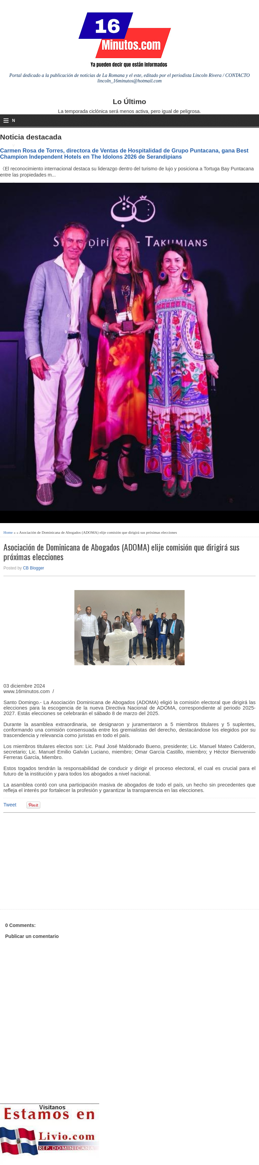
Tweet (9, 804)
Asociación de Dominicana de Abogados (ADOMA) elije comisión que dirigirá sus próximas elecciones (121, 552)
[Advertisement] (56, 860)
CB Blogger (33, 568)
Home (8, 532)
